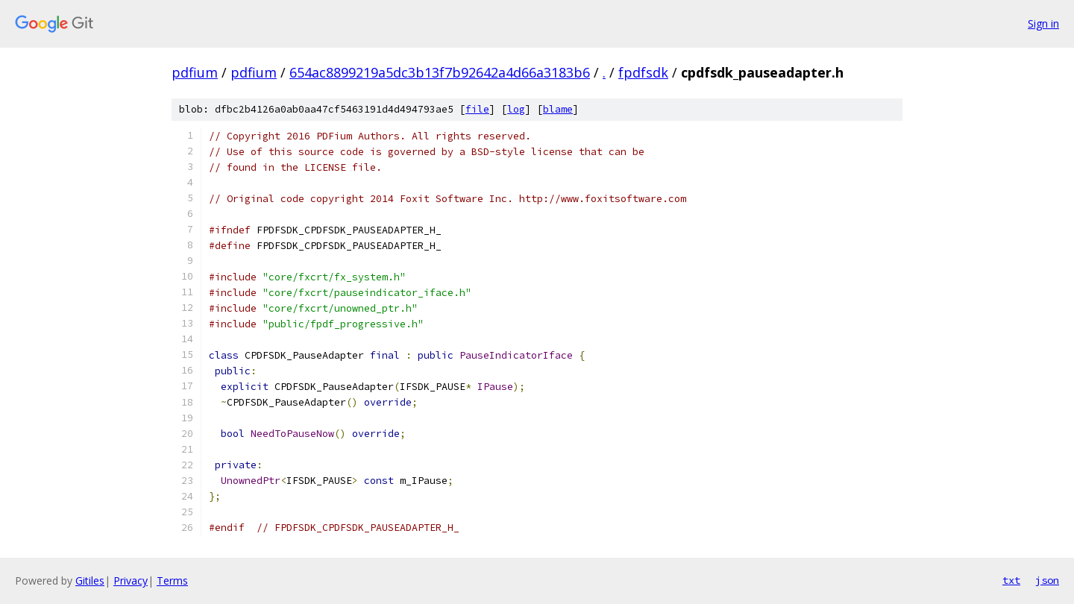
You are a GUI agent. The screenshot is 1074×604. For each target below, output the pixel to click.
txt (1011, 580)
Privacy (130, 580)
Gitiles (89, 580)
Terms (172, 580)
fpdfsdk (643, 72)
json (1047, 580)
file (477, 109)
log (516, 109)
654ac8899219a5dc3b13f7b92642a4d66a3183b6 (439, 72)
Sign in (1043, 23)
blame (558, 109)
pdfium (195, 72)
